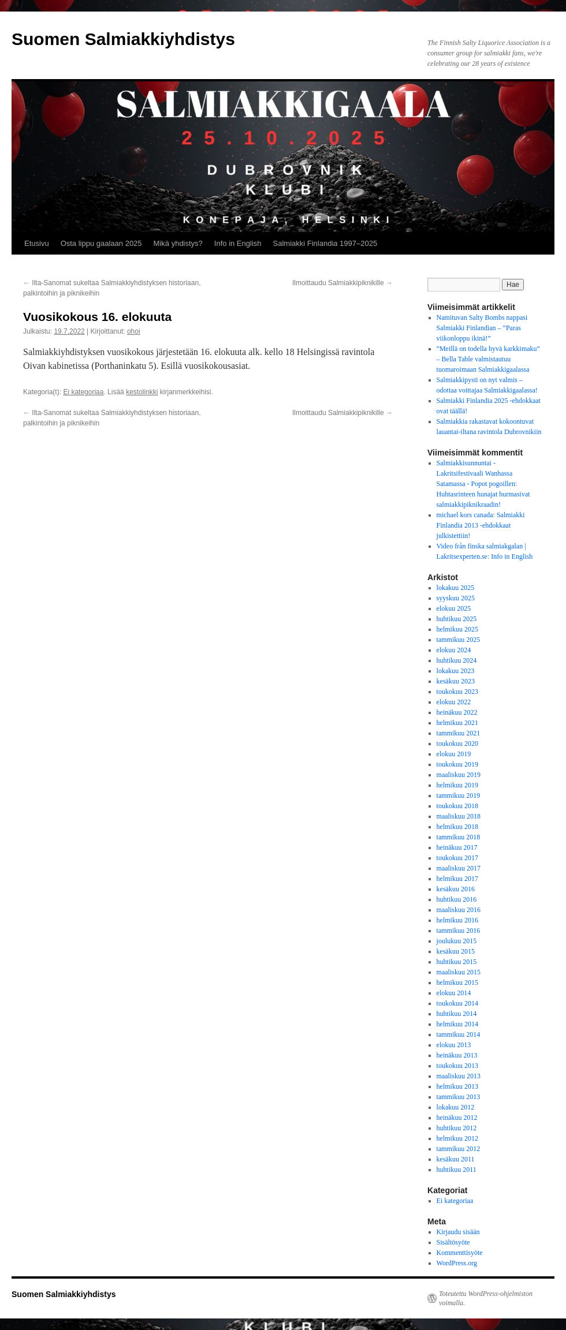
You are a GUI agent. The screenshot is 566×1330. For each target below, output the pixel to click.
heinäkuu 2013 (457, 1055)
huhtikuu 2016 (457, 899)
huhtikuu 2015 (457, 962)
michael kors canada (465, 515)
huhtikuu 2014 (457, 1014)
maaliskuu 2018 (459, 816)
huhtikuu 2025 (457, 619)
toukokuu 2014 (457, 1003)
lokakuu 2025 (456, 588)
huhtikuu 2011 (456, 1169)
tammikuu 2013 (459, 1097)
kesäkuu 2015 (456, 951)
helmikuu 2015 (457, 982)
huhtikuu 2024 (457, 660)
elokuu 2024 (454, 650)
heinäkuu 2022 (457, 712)
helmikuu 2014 (457, 1024)
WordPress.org (457, 1263)
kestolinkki (142, 392)
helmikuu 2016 (457, 920)
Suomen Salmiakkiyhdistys (123, 38)
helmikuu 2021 (457, 723)
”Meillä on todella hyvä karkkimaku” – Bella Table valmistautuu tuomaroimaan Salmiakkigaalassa (488, 359)
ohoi (133, 331)
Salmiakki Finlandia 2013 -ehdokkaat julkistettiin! (481, 525)
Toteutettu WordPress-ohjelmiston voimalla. (486, 1298)
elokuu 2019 (454, 754)
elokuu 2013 (454, 1045)
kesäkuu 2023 (456, 681)
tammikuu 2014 (459, 1034)
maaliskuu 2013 (459, 1076)
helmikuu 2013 (457, 1086)
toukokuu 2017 (457, 858)
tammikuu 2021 (459, 733)
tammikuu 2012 (459, 1149)
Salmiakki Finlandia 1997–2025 (325, 243)
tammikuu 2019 (459, 795)
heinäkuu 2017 (457, 847)
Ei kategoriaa (83, 392)
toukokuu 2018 (457, 806)
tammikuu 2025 (459, 640)
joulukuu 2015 (457, 941)
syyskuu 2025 (456, 598)
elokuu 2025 (454, 608)
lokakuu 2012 (456, 1107)
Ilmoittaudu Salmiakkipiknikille (342, 283)
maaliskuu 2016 (459, 910)
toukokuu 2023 (457, 692)
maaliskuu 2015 (459, 972)
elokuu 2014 (454, 993)
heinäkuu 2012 (457, 1118)
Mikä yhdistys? (178, 243)
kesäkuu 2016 (456, 889)
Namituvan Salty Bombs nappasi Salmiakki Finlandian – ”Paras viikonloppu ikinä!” (482, 327)
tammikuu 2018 (459, 837)
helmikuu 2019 (457, 785)
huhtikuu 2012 (457, 1128)
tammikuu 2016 (459, 930)
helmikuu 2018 (457, 827)
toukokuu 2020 (457, 743)
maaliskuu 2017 (459, 868)
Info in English (238, 243)
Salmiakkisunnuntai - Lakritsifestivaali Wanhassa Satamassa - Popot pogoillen (476, 473)
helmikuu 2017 (457, 879)
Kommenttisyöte (460, 1253)
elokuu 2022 (454, 702)
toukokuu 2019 (457, 764)
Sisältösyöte (453, 1242)
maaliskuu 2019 (459, 775)
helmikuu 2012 (457, 1138)
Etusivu (36, 243)
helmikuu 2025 (457, 629)
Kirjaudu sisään (458, 1232)
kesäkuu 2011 (456, 1159)
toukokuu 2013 (457, 1066)
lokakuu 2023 (456, 671)
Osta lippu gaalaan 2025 (101, 243)
